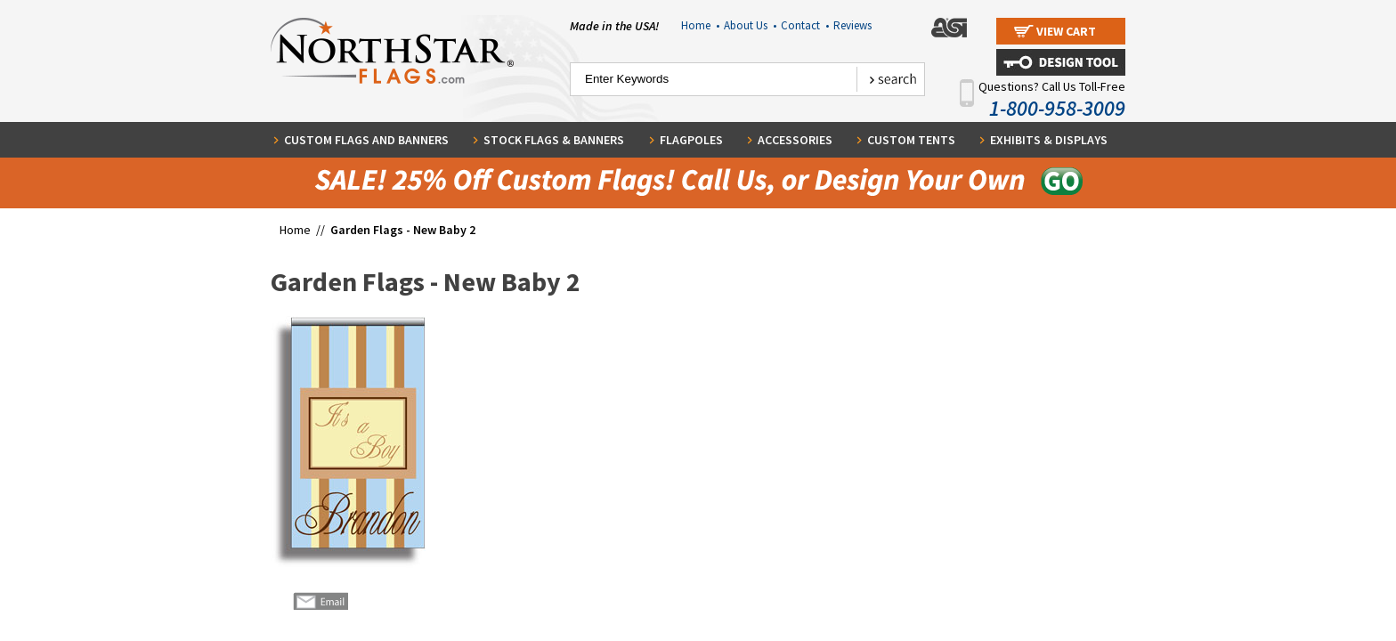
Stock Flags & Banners (553, 140)
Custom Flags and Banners (366, 140)
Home (700, 25)
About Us (750, 25)
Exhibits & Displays (1049, 140)
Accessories (795, 140)
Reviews (852, 25)
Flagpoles (691, 140)
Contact (805, 25)
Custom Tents (911, 140)
